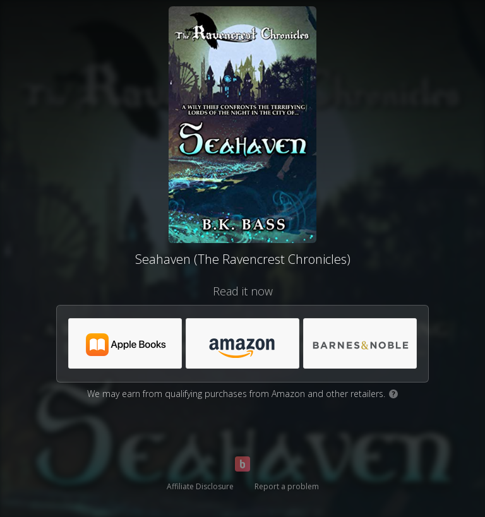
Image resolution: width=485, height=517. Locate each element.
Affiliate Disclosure (200, 486)
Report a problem (286, 486)
